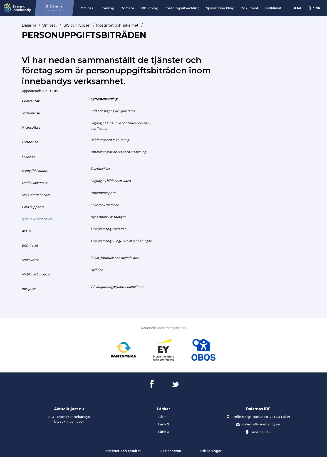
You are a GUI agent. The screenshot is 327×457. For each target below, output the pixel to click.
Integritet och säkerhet (117, 25)
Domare (127, 8)
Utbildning (149, 8)
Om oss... (88, 8)
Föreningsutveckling (182, 8)
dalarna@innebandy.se (261, 424)
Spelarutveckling (220, 8)
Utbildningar (211, 451)
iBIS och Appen (76, 25)
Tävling (108, 8)
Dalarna (29, 25)
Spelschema (170, 451)
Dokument (249, 8)
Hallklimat (273, 8)
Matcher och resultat (123, 451)
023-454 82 (261, 432)
